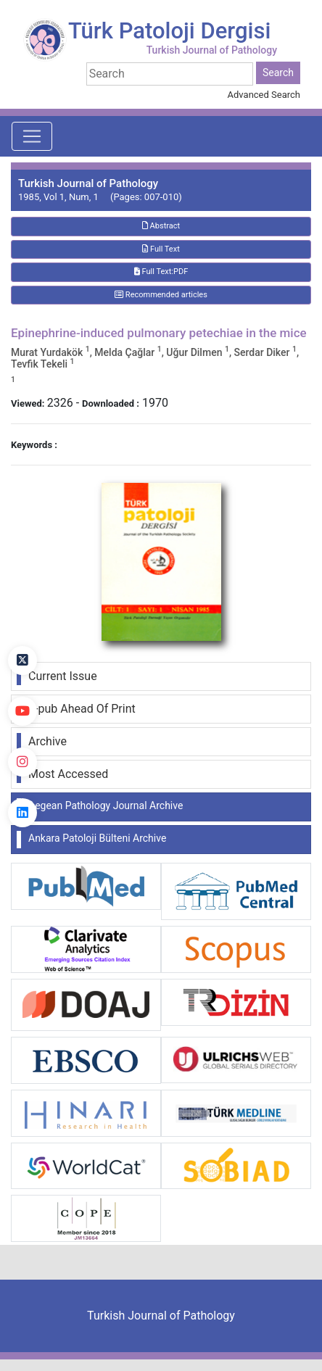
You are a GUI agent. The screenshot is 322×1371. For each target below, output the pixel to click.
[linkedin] (22, 812)
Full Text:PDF (161, 271)
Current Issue (62, 676)
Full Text (161, 249)
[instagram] (22, 761)
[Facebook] (22, 609)
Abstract (161, 226)
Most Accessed (68, 774)
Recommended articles (161, 294)
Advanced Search (264, 94)
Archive (47, 741)
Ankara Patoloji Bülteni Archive (97, 838)
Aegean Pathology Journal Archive (105, 805)
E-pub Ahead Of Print (82, 709)
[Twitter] (22, 660)
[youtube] (22, 711)
